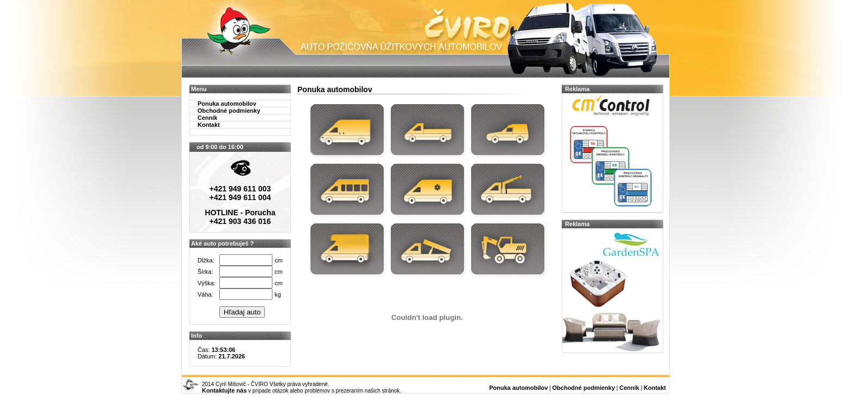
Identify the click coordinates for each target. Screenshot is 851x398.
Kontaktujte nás (224, 390)
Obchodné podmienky (229, 110)
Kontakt (209, 124)
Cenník (208, 117)
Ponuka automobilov (227, 103)
